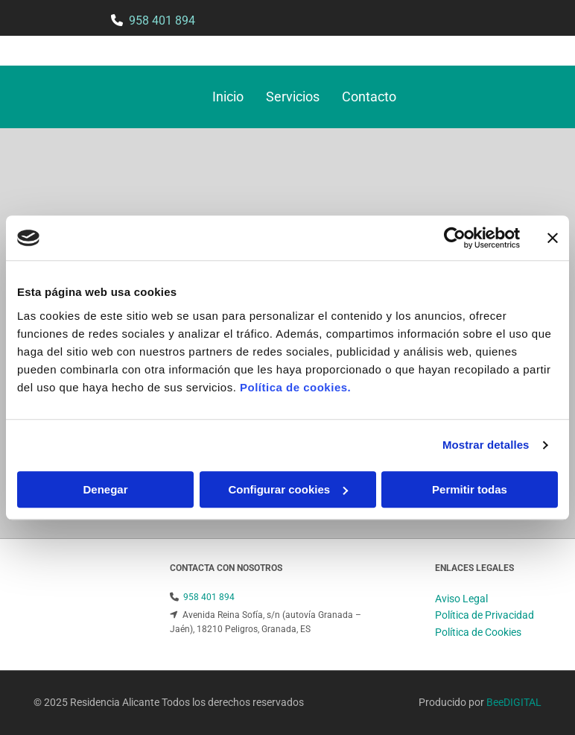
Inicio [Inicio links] (228, 96)
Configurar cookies (288, 489)
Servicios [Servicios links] (293, 96)
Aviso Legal (461, 599)
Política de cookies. (295, 387)
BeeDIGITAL (513, 702)
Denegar (105, 489)
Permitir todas (469, 489)
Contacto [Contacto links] (369, 96)
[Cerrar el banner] (552, 238)
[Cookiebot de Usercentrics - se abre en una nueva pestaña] (455, 238)
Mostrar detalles (486, 444)
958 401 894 (162, 20)
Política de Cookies (478, 632)
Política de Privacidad (484, 615)
